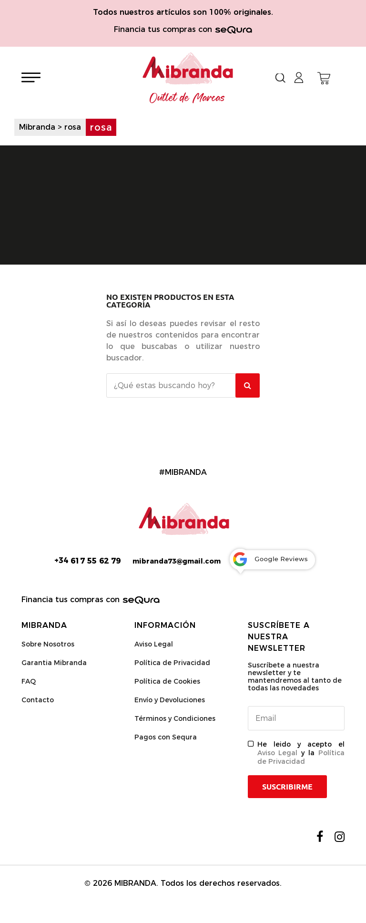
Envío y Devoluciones (169, 700)
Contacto (37, 700)
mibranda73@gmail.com (176, 561)
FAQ (28, 681)
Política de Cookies (167, 681)
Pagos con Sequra (165, 737)
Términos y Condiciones (174, 718)
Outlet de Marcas (187, 98)
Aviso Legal (153, 644)
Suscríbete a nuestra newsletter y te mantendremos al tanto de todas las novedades (295, 676)
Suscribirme (287, 786)
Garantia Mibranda (54, 662)
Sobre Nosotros (47, 644)
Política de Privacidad (172, 662)
